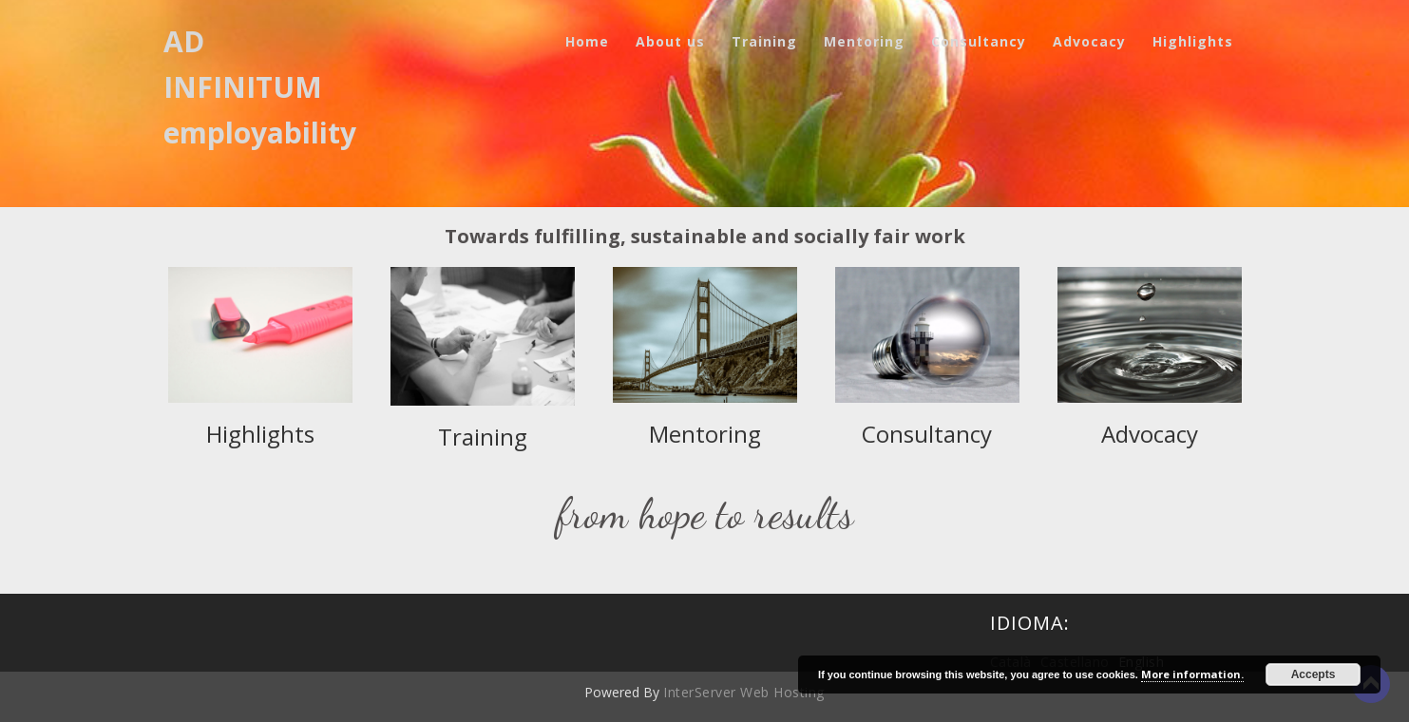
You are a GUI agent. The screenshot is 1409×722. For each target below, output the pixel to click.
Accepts (1313, 674)
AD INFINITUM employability (259, 87)
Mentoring (864, 41)
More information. (1192, 674)
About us (670, 41)
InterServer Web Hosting (744, 692)
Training (764, 41)
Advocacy (1089, 41)
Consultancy (978, 41)
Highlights (1192, 41)
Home (587, 41)
